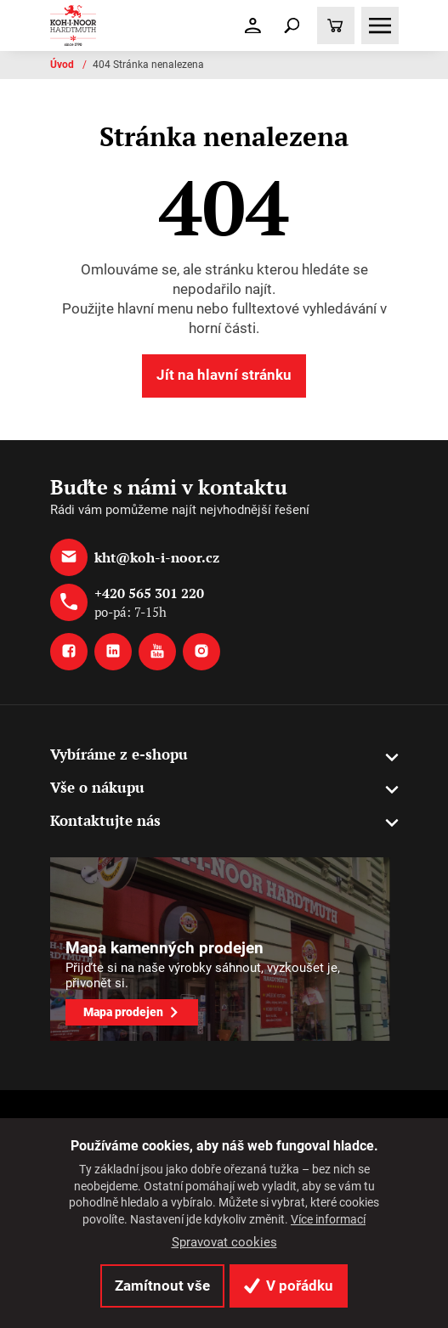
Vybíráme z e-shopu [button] (119, 754)
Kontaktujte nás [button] (105, 820)
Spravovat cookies (224, 1242)
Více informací (328, 1219)
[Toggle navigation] (291, 25)
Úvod (63, 65)
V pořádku (288, 1285)
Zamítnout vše (162, 1285)
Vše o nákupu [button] (97, 787)
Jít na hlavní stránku (224, 374)
